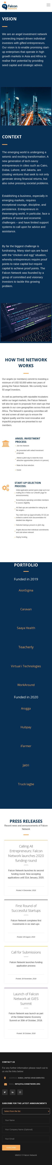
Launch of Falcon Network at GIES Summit (26, 999)
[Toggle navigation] (48, 5)
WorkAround (26, 685)
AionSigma (26, 590)
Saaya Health (26, 628)
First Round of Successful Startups (26, 908)
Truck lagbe (26, 784)
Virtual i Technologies (26, 666)
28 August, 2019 (29, 937)
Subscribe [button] (11, 1148)
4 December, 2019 (29, 890)
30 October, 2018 (29, 1033)
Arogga (26, 708)
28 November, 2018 (29, 979)
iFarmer (26, 746)
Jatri (26, 765)
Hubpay (26, 727)
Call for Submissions (26, 952)
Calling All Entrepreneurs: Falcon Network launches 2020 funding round (26, 853)
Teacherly (26, 647)
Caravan (26, 609)
